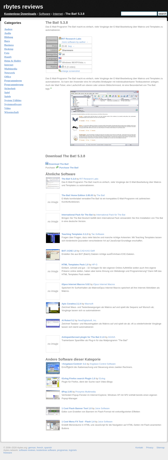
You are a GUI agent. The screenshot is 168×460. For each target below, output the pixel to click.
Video (7, 108)
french (40, 447)
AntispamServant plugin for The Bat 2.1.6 (83, 337)
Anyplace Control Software (103, 364)
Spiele (7, 96)
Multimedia (10, 68)
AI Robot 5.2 (68, 320)
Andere (8, 29)
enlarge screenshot (70, 71)
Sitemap (161, 447)
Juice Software (102, 408)
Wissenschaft (11, 112)
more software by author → (75, 42)
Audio (7, 33)
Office (7, 76)
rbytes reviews (23, 6)
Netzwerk (9, 72)
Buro (7, 41)
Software (44, 13)
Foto (6, 53)
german (32, 447)
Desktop (8, 49)
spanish (48, 447)
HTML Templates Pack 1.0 (75, 264)
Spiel (7, 92)
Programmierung (13, 84)
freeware (7, 452)
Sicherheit (9, 88)
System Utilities (12, 100)
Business (9, 45)
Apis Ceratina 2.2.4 (71, 303)
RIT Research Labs (71, 38)
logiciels (73, 450)
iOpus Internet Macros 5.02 (76, 284)
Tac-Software (97, 234)
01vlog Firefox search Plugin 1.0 (78, 378)
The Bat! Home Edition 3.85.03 (77, 195)
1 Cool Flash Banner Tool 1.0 (77, 408)
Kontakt (139, 447)
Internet (58, 13)
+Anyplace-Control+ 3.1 (74, 364)
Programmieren (13, 80)
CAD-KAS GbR (87, 251)
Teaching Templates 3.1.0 (75, 234)
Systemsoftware (13, 104)
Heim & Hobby (12, 60)
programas (62, 450)
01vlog (102, 378)
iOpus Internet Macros (104, 284)
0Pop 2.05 (67, 391)
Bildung (8, 37)
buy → (71, 46)
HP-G (94, 264)
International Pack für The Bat (77, 214)
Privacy (149, 447)
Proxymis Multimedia (85, 391)
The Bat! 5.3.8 (69, 179)
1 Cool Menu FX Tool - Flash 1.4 (78, 421)
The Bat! (101, 195)
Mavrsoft (89, 303)
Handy (8, 57)
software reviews (27, 450)
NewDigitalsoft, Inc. (87, 320)
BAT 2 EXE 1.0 (69, 251)
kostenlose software (46, 450)
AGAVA (111, 337)
